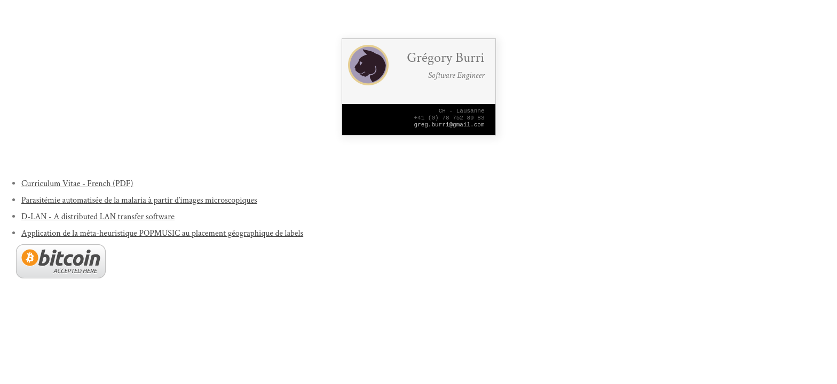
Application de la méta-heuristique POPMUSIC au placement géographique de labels (162, 233)
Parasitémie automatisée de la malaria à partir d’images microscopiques (139, 200)
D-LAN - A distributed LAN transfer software (98, 216)
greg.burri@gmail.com (449, 129)
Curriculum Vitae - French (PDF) (77, 183)
